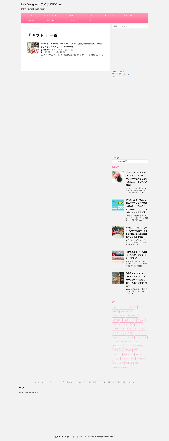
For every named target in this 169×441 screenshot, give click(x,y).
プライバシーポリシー (121, 74)
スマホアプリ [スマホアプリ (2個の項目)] (131, 328)
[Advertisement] (130, 119)
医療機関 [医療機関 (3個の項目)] (140, 346)
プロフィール (118, 71)
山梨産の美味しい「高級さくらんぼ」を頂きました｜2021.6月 (136, 255)
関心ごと (89, 15)
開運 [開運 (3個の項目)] (136, 363)
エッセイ (89, 20)
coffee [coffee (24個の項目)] (122, 307)
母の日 (59, 52)
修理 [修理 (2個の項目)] (126, 346)
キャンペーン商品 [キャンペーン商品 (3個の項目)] (126, 324)
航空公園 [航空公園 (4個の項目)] (129, 363)
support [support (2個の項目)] (116, 311)
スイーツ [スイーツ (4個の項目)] (139, 324)
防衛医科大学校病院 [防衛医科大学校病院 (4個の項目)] (120, 367)
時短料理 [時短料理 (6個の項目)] (139, 354)
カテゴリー (117, 158)
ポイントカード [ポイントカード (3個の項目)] (141, 337)
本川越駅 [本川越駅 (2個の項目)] (116, 359)
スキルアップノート (51, 15)
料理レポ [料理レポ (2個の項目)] (128, 350)
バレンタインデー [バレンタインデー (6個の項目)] (119, 337)
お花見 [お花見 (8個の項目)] (126, 320)
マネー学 (70, 15)
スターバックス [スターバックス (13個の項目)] (118, 328)
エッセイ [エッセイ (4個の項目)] (141, 320)
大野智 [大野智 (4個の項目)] (115, 350)
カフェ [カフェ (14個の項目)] (115, 324)
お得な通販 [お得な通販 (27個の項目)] (117, 320)
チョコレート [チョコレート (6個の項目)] (118, 333)
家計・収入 (51, 20)
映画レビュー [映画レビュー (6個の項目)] (128, 354)
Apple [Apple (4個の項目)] (115, 307)
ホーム (31, 15)
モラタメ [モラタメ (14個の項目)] (128, 341)
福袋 (64, 52)
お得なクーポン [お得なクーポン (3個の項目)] (132, 315)
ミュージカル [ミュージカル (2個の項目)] (118, 341)
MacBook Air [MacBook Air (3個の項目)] (131, 307)
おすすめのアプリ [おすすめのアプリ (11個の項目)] (127, 311)
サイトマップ (118, 77)
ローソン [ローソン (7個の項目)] (137, 341)
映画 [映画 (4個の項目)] (135, 350)
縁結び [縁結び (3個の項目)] (121, 363)
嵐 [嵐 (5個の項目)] (121, 350)
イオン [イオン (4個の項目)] (133, 320)
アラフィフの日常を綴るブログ (29, 392)
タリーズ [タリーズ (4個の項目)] (142, 328)
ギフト (53, 52)
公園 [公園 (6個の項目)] (132, 346)
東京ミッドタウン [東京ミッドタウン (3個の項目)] (128, 359)
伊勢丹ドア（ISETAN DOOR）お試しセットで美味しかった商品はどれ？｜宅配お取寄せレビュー (136, 279)
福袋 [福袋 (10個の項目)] (114, 363)
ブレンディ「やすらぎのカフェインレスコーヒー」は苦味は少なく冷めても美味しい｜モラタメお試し (136, 178)
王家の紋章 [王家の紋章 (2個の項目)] (141, 359)
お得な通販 (47, 52)
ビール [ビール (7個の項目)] (130, 337)
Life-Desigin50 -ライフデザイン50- (42, 4)
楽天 (62, 50)
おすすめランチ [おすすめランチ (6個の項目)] (118, 315)
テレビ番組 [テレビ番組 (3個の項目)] (129, 333)
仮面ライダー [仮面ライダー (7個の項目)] (118, 346)
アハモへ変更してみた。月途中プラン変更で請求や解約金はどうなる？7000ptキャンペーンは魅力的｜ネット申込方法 (136, 206)
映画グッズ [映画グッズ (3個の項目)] (117, 354)
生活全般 (31, 20)
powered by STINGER (108, 437)
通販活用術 (69, 50)
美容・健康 (128, 15)
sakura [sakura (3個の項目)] (141, 307)
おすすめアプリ (108, 15)
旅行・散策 (70, 20)
